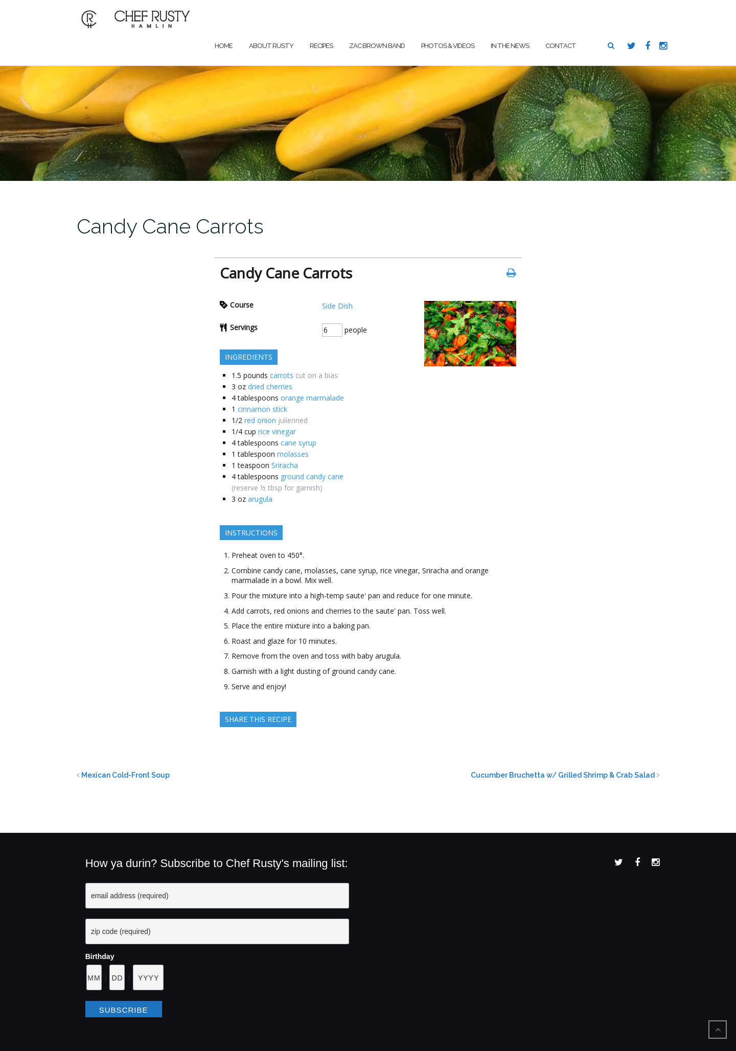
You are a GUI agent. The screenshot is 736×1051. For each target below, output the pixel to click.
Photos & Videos (447, 46)
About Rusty (271, 46)
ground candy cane (312, 476)
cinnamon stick (262, 409)
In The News (510, 46)
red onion (260, 420)
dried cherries (270, 386)
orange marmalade (312, 398)
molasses (293, 454)
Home (224, 46)
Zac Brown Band (377, 46)
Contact (560, 46)
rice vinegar (277, 431)
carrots (281, 375)
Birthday (99, 956)
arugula (260, 499)
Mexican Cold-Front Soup (125, 775)
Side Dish (337, 306)
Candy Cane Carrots (170, 226)
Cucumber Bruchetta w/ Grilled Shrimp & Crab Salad (563, 775)
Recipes (321, 46)
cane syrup (298, 443)
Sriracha (284, 465)
